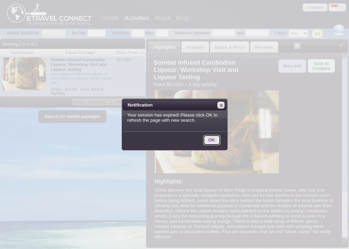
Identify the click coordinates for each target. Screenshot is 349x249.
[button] (221, 105)
